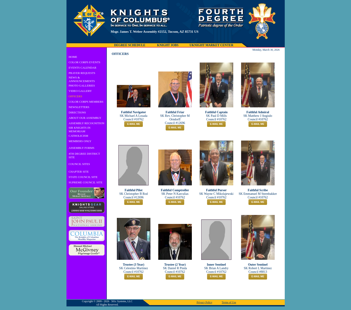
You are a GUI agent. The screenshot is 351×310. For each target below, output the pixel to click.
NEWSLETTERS (79, 107)
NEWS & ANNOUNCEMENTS (82, 79)
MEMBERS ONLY (80, 141)
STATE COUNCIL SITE (83, 177)
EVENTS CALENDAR (82, 67)
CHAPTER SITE (79, 171)
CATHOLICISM (78, 135)
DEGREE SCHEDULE (130, 45)
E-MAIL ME (133, 124)
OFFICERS (75, 96)
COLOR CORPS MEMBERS (86, 101)
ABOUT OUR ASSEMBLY (85, 117)
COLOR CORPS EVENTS (85, 62)
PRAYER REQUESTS (82, 73)
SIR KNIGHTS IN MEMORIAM (80, 129)
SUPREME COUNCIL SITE (86, 182)
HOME (73, 57)
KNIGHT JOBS (168, 45)
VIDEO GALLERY (80, 91)
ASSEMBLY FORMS (81, 148)
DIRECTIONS (77, 112)
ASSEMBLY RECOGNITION (87, 123)
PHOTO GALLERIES (82, 85)
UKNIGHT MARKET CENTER (211, 45)
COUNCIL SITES (79, 164)
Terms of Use (229, 302)
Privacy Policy (204, 302)
